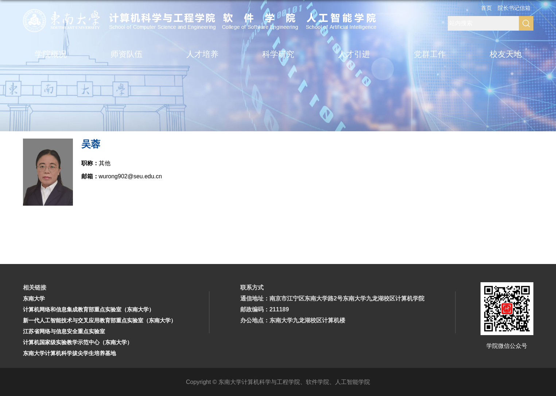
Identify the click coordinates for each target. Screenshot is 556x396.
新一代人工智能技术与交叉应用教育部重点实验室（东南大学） (99, 320)
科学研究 (278, 54)
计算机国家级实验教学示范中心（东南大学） (77, 342)
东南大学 (34, 298)
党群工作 (430, 54)
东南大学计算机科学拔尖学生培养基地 (69, 353)
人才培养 (202, 54)
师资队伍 (126, 54)
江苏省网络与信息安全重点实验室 (64, 331)
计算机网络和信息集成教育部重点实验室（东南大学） (88, 309)
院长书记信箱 (514, 8)
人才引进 (354, 54)
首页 (486, 8)
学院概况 (51, 54)
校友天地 (506, 54)
